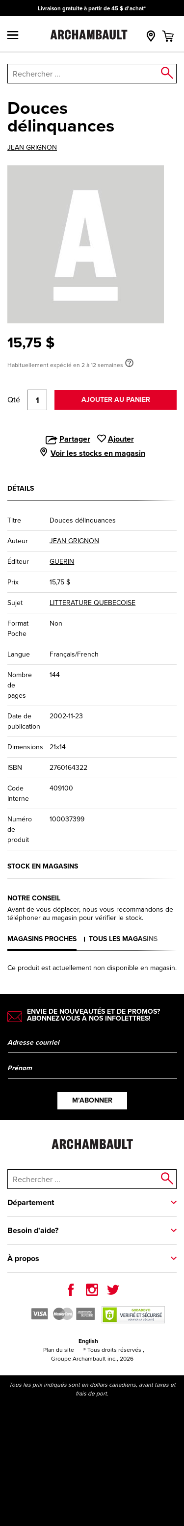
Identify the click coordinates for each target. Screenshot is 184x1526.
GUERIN (62, 561)
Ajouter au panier (115, 400)
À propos (23, 1258)
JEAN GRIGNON (32, 147)
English (88, 1341)
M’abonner (92, 1100)
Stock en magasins (42, 866)
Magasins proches (42, 939)
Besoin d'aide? (32, 1230)
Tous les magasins (123, 939)
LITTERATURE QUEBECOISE (92, 603)
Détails (20, 488)
